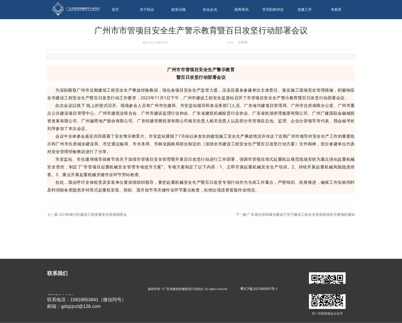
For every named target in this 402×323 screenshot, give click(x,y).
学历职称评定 (273, 10)
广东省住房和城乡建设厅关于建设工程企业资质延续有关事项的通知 (301, 215)
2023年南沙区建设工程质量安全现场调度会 (93, 215)
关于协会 (147, 10)
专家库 (336, 10)
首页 (115, 10)
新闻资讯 (241, 10)
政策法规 (178, 10)
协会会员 (210, 10)
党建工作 (304, 10)
